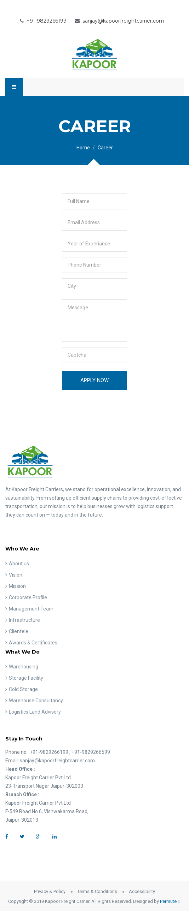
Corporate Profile (28, 597)
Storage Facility (26, 678)
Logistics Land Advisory (35, 712)
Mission (17, 586)
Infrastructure (24, 620)
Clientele (18, 631)
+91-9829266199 (47, 21)
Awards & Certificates (33, 642)
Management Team (31, 609)
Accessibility (142, 891)
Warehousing (23, 666)
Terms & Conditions (97, 891)
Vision (15, 575)
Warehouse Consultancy (36, 700)
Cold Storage (23, 689)
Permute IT (170, 901)
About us (19, 563)
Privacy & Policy (49, 891)
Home (83, 147)
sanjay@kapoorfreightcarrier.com (123, 21)
